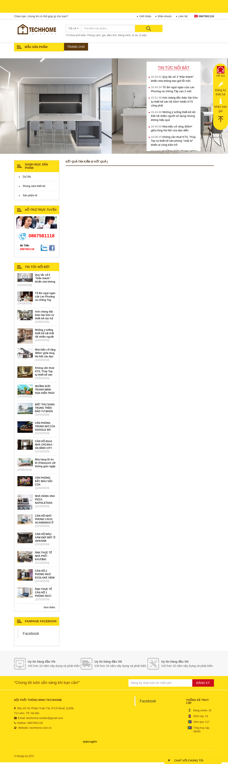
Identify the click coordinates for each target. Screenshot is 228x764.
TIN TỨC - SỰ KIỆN (78, 55)
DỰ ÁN (92, 47)
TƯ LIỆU (165, 47)
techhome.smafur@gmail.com (44, 719)
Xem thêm (49, 609)
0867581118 (204, 16)
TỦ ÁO (179, 47)
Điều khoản (165, 16)
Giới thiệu (145, 16)
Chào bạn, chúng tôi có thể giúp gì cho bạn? (41, 16)
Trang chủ (74, 47)
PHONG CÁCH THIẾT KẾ (117, 47)
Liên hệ (182, 16)
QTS (31, 757)
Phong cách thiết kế (34, 187)
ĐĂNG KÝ (203, 684)
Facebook (31, 635)
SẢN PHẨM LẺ (147, 47)
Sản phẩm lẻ (30, 197)
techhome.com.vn (41, 729)
